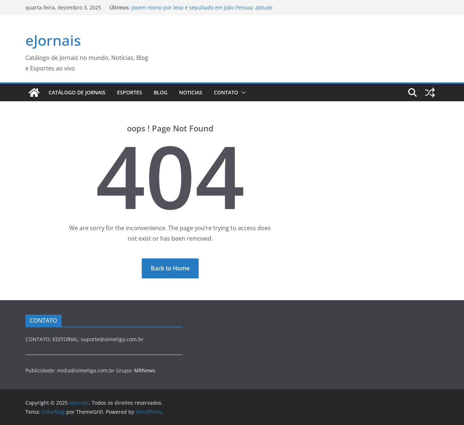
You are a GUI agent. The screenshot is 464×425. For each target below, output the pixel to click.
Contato (226, 92)
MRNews (145, 370)
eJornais (53, 40)
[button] (242, 92)
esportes (129, 92)
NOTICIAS (190, 92)
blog (160, 92)
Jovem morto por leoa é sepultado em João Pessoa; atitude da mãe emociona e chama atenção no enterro (202, 11)
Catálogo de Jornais (77, 92)
